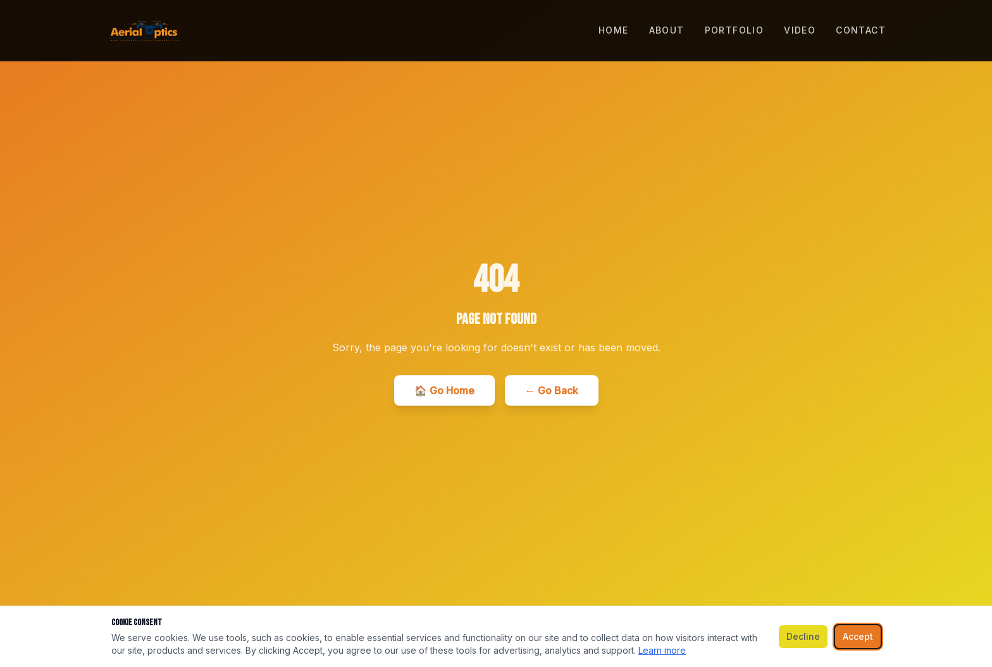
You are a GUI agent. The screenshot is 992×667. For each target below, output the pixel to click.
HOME (613, 30)
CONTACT (861, 30)
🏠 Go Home (444, 390)
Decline (803, 636)
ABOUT (667, 30)
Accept (858, 636)
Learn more (662, 650)
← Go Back (551, 390)
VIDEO (799, 30)
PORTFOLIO (734, 30)
